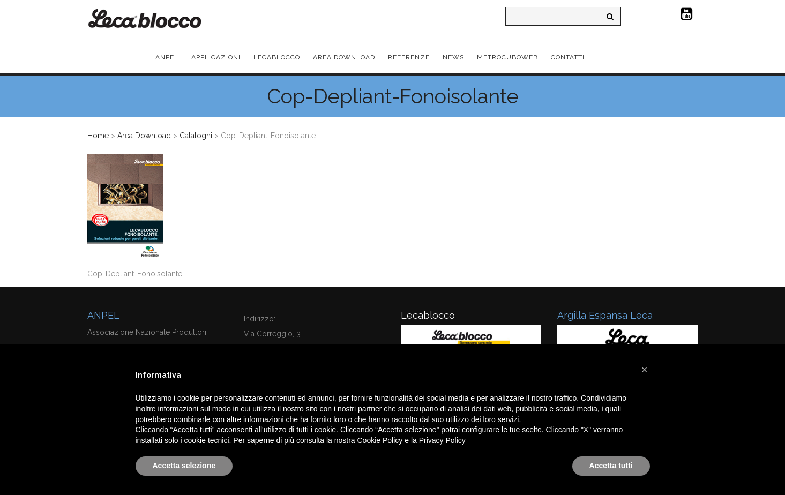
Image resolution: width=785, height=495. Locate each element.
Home (98, 135)
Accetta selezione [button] (184, 465)
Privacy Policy (442, 440)
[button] (644, 369)
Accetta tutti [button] (611, 465)
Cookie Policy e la (388, 440)
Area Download (144, 135)
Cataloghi (196, 135)
